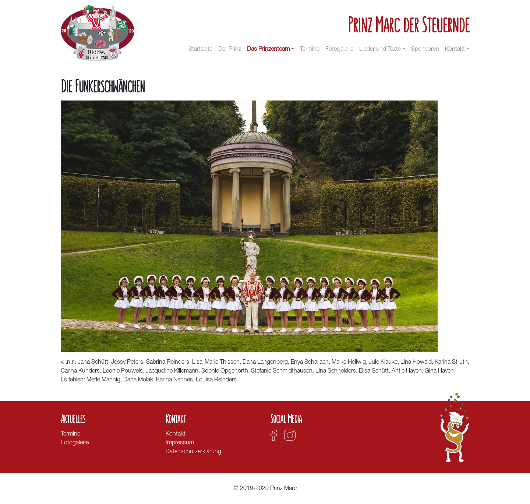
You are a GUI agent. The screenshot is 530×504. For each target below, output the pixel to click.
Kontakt (455, 49)
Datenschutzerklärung (193, 451)
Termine (309, 49)
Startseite (200, 49)
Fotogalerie (339, 49)
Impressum (180, 442)
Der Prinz (229, 49)
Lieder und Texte (380, 49)
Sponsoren (425, 49)
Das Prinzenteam (268, 49)
